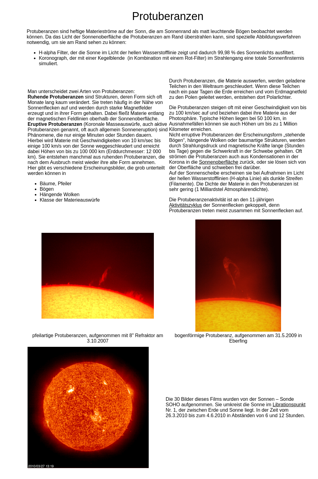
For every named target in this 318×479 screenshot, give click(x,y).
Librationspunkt (289, 404)
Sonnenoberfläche (218, 162)
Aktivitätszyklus (185, 205)
